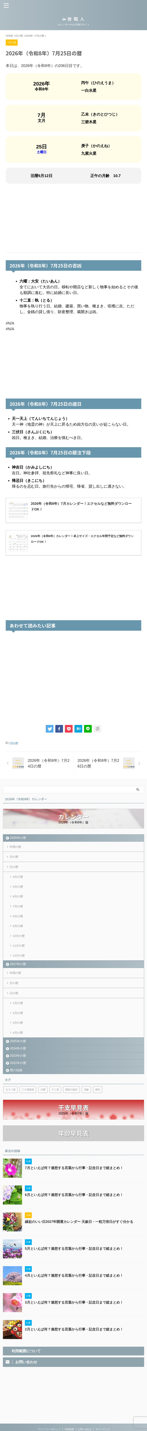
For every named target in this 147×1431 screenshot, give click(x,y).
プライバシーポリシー (49, 1402)
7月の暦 (13, 743)
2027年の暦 (18, 974)
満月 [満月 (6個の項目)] (97, 1105)
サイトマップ (102, 1402)
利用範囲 (69, 1402)
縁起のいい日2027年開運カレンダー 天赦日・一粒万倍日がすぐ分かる (79, 1238)
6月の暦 (18, 901)
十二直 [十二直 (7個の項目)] (55, 1105)
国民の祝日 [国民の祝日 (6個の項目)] (71, 1105)
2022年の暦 (18, 1079)
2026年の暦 (18, 837)
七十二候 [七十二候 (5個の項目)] (11, 1105)
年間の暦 (16, 847)
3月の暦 (18, 1037)
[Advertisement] (73, 218)
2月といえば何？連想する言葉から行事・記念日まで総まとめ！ (74, 1345)
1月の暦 (18, 1016)
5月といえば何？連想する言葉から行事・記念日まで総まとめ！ (74, 1265)
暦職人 (73, 1414)
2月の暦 (18, 1026)
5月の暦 (18, 890)
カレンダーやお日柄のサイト (73, 1420)
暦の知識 (16, 1086)
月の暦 (14, 857)
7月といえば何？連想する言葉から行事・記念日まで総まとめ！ (74, 1184)
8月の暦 (18, 922)
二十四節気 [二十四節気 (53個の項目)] (28, 1105)
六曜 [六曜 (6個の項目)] (42, 1105)
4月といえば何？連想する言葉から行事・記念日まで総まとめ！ (74, 1292)
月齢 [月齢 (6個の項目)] (86, 1105)
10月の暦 (19, 943)
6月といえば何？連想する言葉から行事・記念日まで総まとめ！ (74, 1211)
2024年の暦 (18, 1064)
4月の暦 (18, 879)
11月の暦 (19, 954)
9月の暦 (18, 933)
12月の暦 (19, 965)
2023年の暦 (18, 1071)
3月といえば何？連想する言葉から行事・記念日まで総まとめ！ (74, 1319)
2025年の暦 (18, 1057)
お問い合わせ (85, 1402)
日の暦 (14, 868)
